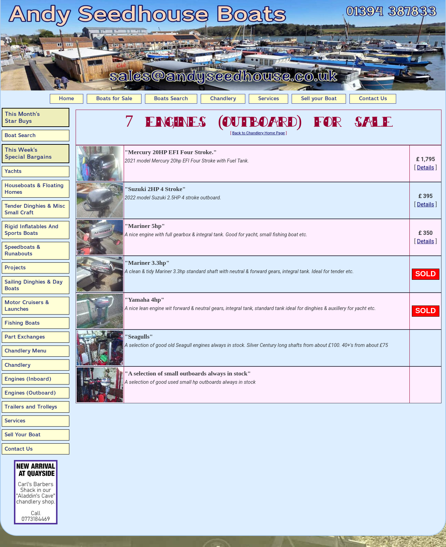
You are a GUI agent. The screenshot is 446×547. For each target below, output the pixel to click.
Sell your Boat (319, 98)
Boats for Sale (114, 98)
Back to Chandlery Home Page (258, 133)
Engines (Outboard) (30, 393)
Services (268, 98)
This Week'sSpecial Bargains (28, 153)
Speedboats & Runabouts (22, 250)
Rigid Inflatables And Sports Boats (32, 229)
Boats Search (171, 98)
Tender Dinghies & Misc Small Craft (35, 209)
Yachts (13, 171)
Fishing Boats (22, 323)
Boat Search (20, 135)
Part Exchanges (25, 337)
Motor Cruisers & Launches (27, 305)
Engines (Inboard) (28, 379)
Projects (15, 267)
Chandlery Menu (25, 351)
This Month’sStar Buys (22, 117)
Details (425, 167)
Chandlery (223, 98)
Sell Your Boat (22, 434)
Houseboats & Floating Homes (34, 188)
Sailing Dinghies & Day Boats (33, 285)
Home (66, 98)
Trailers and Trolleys (31, 407)
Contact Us (373, 98)
